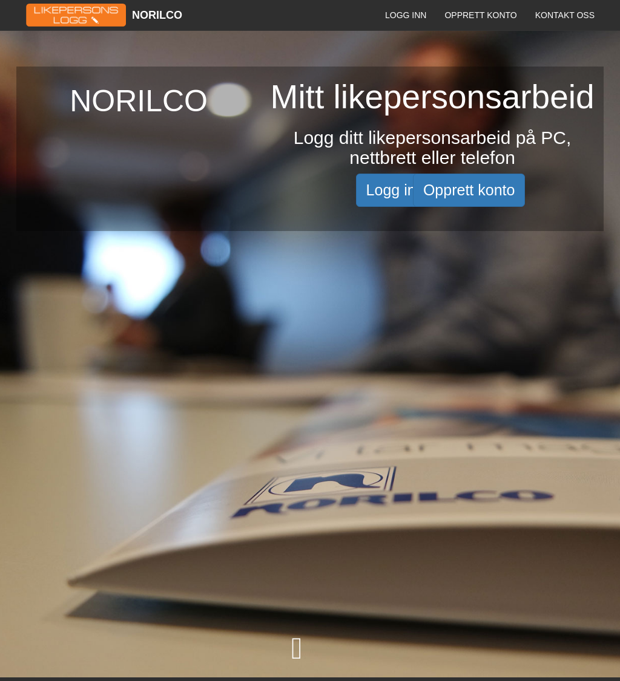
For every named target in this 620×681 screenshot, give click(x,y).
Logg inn (405, 15)
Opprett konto (480, 15)
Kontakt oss (565, 15)
